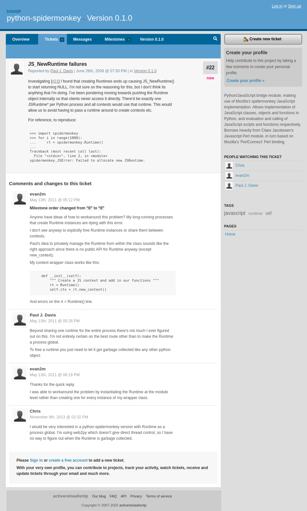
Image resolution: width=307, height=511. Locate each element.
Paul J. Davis (61, 71)
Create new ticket (262, 39)
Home (230, 234)
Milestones (114, 40)
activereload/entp (70, 496)
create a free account (68, 460)
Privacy (136, 496)
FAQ (113, 496)
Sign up (294, 6)
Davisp (14, 11)
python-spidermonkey (44, 18)
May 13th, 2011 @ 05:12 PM (55, 200)
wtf (268, 213)
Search (215, 39)
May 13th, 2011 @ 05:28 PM (55, 321)
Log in (277, 6)
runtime (256, 213)
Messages (82, 39)
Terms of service (159, 496)
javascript (235, 213)
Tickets (51, 40)
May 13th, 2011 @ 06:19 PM (55, 375)
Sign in (36, 460)
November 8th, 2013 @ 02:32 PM (59, 417)
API (124, 496)
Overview (20, 39)
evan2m (38, 194)
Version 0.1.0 (109, 18)
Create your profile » (246, 80)
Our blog (99, 496)
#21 (55, 81)
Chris (35, 411)
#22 (210, 67)
